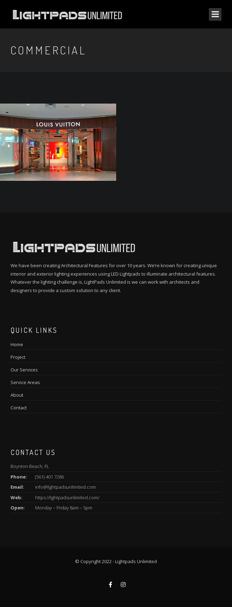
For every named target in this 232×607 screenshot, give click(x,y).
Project (18, 357)
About (17, 395)
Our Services (24, 370)
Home (17, 344)
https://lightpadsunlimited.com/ (67, 497)
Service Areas (25, 382)
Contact (19, 407)
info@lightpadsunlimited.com (65, 487)
